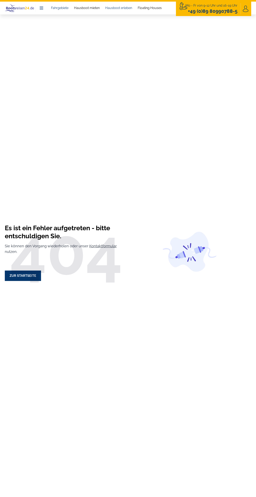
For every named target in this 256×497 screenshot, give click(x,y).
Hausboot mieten (87, 8)
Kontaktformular (103, 246)
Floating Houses (150, 8)
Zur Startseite (23, 276)
